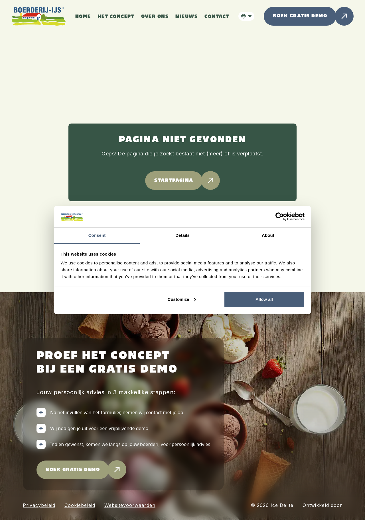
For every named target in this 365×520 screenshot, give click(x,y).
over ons (155, 16)
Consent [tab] (97, 235)
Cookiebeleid (79, 505)
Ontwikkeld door (322, 505)
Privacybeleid (39, 505)
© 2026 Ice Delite (272, 505)
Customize (182, 299)
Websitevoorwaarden (129, 505)
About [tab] (268, 235)
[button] (246, 16)
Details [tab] (182, 235)
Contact (216, 16)
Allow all (264, 299)
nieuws (186, 16)
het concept (116, 16)
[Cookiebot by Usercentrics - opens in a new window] (280, 216)
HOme (83, 16)
